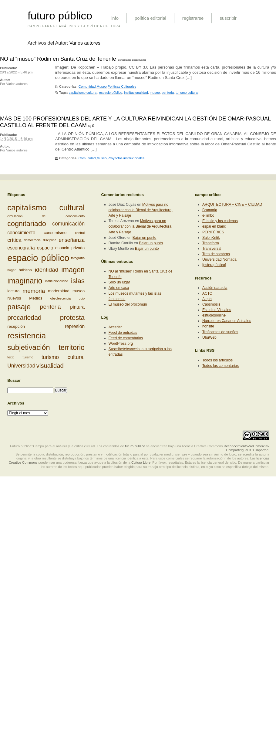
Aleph (207, 299)
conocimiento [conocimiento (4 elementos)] (21, 232)
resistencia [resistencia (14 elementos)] (26, 335)
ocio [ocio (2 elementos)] (82, 298)
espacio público (110, 92)
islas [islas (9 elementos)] (78, 281)
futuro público (60, 16)
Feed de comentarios (126, 338)
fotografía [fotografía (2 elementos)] (78, 258)
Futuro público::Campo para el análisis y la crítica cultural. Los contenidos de (67, 446)
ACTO (207, 293)
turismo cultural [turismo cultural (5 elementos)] (63, 357)
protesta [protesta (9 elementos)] (72, 317)
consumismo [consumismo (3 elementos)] (55, 232)
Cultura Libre (140, 462)
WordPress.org (121, 343)
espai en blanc (214, 226)
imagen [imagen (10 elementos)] (73, 270)
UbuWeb (209, 337)
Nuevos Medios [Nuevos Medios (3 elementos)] (24, 298)
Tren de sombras (216, 254)
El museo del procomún (128, 304)
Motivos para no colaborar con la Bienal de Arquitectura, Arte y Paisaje (141, 210)
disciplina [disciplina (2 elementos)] (49, 240)
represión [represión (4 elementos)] (75, 326)
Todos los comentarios (220, 366)
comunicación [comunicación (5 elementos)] (68, 224)
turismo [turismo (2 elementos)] (28, 357)
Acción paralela (214, 288)
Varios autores (84, 43)
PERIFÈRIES (213, 232)
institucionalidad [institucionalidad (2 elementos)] (56, 281)
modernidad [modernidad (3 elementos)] (58, 291)
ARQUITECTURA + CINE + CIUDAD (232, 204)
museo (155, 92)
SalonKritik (211, 237)
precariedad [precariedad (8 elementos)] (24, 317)
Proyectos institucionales (126, 158)
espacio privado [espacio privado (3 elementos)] (70, 247)
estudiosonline (214, 315)
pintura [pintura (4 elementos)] (77, 307)
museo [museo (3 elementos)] (78, 291)
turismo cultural (187, 92)
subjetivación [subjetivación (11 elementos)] (28, 347)
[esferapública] (214, 265)
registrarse (193, 18)
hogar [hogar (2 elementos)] (11, 270)
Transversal (211, 248)
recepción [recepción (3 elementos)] (16, 326)
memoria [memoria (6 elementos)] (33, 291)
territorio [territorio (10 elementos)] (72, 347)
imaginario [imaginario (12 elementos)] (24, 280)
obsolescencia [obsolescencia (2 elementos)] (60, 298)
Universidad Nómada (219, 259)
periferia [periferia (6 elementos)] (50, 306)
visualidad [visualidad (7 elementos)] (50, 365)
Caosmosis (211, 304)
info (115, 18)
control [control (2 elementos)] (80, 233)
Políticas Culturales (122, 86)
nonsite (208, 326)
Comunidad (87, 86)
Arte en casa (119, 288)
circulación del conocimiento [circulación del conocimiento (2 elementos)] (46, 216)
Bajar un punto (145, 237)
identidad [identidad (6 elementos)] (46, 269)
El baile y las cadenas (220, 221)
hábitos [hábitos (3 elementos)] (25, 270)
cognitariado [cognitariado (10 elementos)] (26, 224)
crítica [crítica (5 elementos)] (14, 240)
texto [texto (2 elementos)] (10, 357)
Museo (101, 86)
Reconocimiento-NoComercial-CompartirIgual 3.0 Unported (246, 448)
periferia (168, 92)
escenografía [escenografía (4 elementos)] (21, 247)
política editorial (150, 18)
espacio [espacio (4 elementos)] (45, 247)
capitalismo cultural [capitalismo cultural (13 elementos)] (46, 207)
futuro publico (135, 446)
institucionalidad (136, 92)
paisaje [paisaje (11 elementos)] (19, 307)
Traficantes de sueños (220, 332)
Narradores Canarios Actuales (226, 321)
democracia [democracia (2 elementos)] (32, 240)
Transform (210, 243)
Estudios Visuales (216, 310)
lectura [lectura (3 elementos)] (13, 291)
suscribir (228, 18)
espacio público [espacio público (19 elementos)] (38, 258)
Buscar (14, 380)
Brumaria (209, 210)
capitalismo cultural (83, 92)
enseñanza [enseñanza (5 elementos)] (72, 240)
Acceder (115, 327)
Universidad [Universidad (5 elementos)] (21, 366)
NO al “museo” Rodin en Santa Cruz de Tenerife (58, 59)
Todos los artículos (217, 360)
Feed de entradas (123, 332)
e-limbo (208, 215)
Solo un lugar (119, 282)
